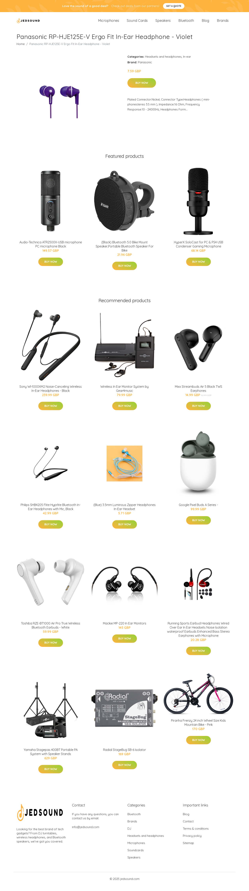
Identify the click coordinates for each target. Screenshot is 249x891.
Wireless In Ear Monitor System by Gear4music (124, 394)
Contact (188, 827)
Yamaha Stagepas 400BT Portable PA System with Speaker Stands (51, 757)
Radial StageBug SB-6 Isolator (124, 755)
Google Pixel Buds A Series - (198, 510)
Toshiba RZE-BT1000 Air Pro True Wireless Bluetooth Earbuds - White (50, 631)
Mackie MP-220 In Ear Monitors (124, 628)
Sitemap (188, 848)
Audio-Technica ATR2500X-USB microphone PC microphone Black (50, 250)
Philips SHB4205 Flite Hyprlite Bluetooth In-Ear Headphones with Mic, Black (51, 512)
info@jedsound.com (85, 832)
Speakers (163, 23)
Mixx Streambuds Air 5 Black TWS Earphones (198, 394)
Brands (223, 23)
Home (21, 49)
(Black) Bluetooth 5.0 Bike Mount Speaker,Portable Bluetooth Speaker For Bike (124, 252)
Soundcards (135, 855)
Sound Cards (137, 23)
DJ (129, 834)
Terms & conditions (196, 834)
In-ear (187, 62)
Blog (205, 23)
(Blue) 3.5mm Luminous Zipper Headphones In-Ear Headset (124, 512)
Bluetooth (186, 23)
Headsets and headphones (163, 62)
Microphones (108, 23)
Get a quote (173, 5)
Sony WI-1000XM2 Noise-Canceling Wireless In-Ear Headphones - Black (50, 394)
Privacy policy (192, 841)
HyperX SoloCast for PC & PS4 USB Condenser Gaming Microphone (198, 250)
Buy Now (141, 88)
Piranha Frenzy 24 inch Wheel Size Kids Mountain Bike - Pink (198, 728)
